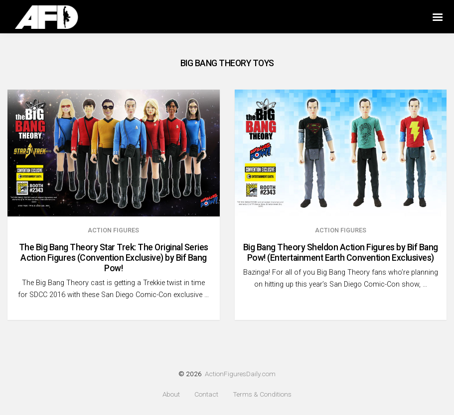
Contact (206, 394)
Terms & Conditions (262, 394)
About (171, 394)
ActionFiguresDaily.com (240, 374)
